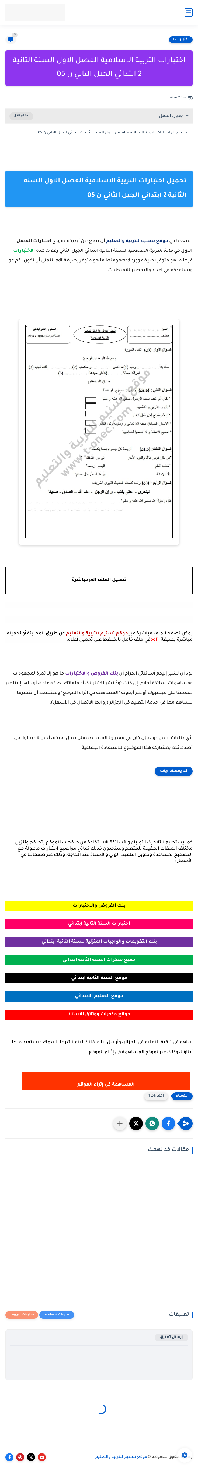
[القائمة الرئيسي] (189, 12)
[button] (168, 1123)
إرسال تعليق (171, 1337)
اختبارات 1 (181, 39)
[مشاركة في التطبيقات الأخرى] (120, 1123)
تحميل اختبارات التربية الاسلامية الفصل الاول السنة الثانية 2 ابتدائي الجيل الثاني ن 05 (110, 133)
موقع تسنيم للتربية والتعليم (121, 1457)
